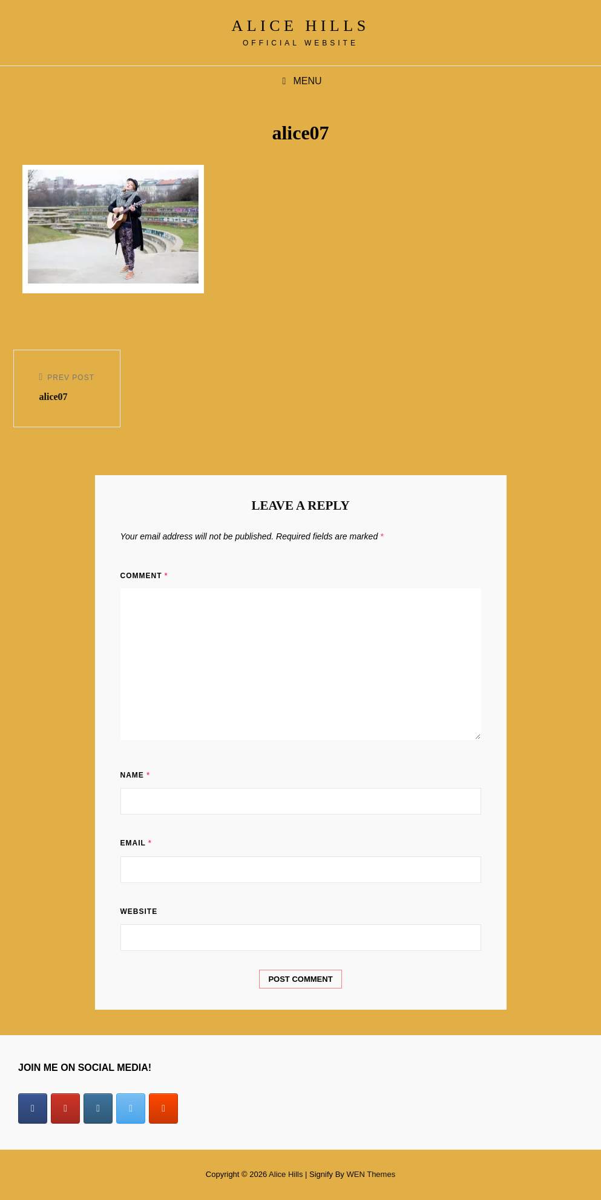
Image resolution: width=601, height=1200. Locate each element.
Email (136, 843)
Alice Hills (300, 26)
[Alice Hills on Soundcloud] (163, 1108)
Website (139, 911)
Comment (144, 576)
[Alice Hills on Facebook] (32, 1108)
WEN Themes (370, 1174)
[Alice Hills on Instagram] (98, 1108)
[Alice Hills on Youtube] (65, 1108)
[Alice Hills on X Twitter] (130, 1108)
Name (135, 775)
